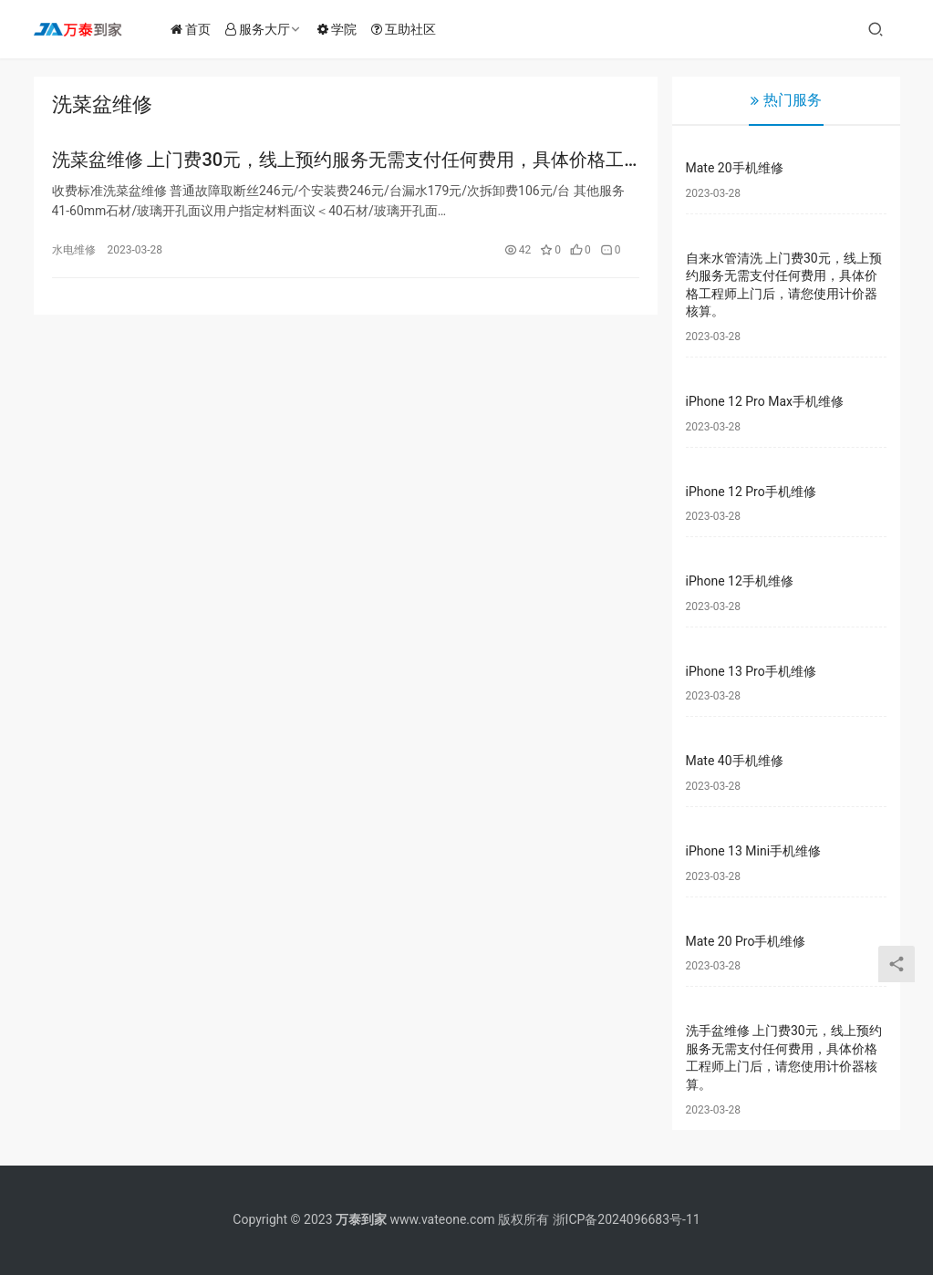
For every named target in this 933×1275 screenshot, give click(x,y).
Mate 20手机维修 (734, 168)
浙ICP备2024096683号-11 (626, 1219)
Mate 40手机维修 (734, 760)
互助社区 (409, 29)
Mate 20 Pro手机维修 (746, 941)
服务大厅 (263, 29)
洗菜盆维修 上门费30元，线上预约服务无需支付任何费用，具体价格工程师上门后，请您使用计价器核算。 (338, 161)
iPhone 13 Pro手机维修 (751, 671)
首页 (196, 29)
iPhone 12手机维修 (739, 581)
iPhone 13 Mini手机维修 (754, 851)
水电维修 (74, 250)
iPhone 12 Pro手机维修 (751, 491)
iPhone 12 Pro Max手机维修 (765, 401)
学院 (342, 29)
